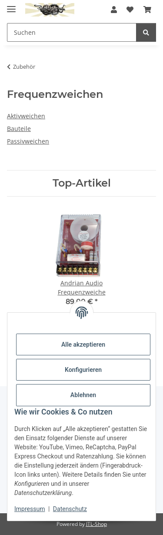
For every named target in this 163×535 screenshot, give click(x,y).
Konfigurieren (83, 369)
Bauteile (19, 128)
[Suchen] (146, 32)
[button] (114, 9)
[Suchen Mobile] (71, 32)
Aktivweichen (26, 116)
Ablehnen (83, 394)
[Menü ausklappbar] (11, 5)
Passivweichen (28, 141)
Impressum (29, 508)
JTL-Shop (96, 524)
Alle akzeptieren (83, 344)
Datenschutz (70, 508)
